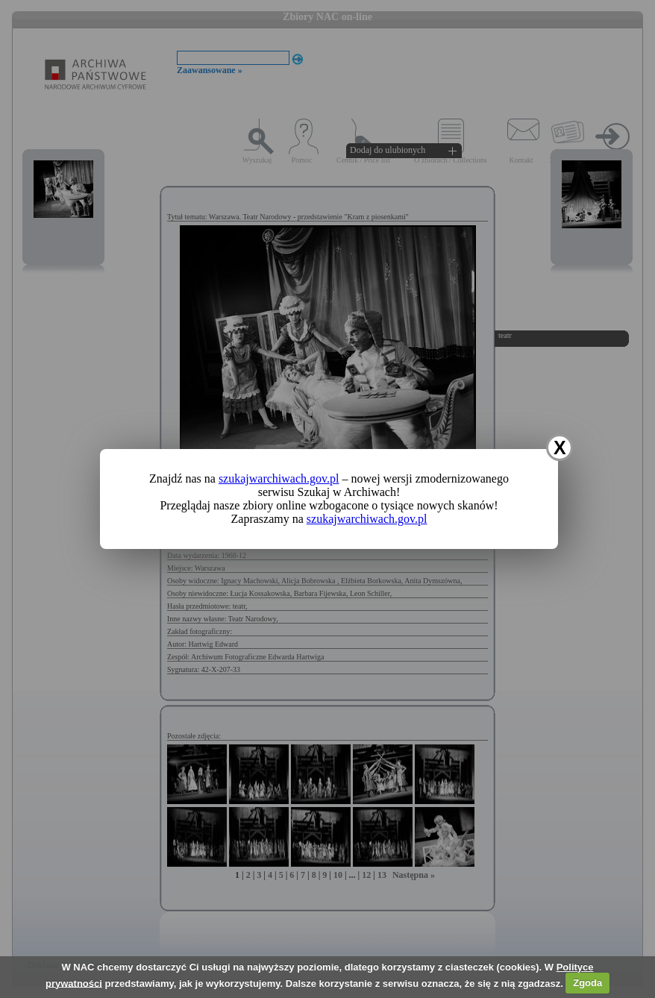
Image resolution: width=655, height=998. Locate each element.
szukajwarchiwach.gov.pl (279, 478)
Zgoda (587, 982)
